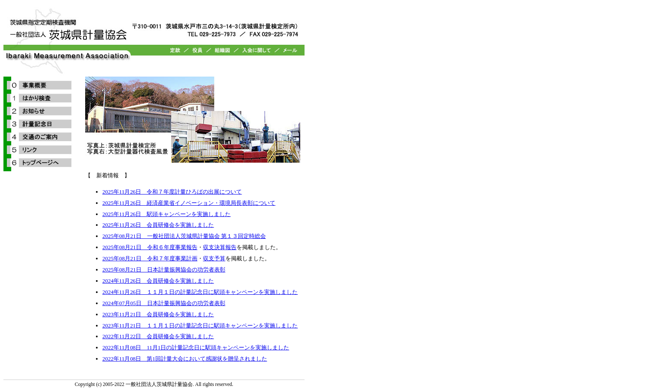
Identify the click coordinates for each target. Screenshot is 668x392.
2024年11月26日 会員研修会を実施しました (158, 281)
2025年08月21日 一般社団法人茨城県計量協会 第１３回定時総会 (184, 236)
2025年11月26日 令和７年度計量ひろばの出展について (172, 191)
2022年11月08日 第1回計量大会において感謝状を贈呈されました (184, 358)
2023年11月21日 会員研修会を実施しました (158, 314)
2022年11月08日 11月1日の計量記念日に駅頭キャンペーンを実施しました (195, 347)
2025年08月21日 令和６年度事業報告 (149, 247)
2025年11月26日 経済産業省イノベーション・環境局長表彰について (188, 203)
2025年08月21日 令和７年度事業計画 (149, 258)
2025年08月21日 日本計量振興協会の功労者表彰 (163, 269)
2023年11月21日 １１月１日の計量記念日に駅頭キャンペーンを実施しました (200, 325)
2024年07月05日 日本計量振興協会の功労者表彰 (163, 303)
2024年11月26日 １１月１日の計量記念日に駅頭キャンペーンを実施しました (200, 292)
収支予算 (214, 258)
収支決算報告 (220, 247)
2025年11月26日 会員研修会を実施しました (158, 225)
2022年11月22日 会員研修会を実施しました (158, 336)
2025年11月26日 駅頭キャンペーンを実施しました (166, 214)
